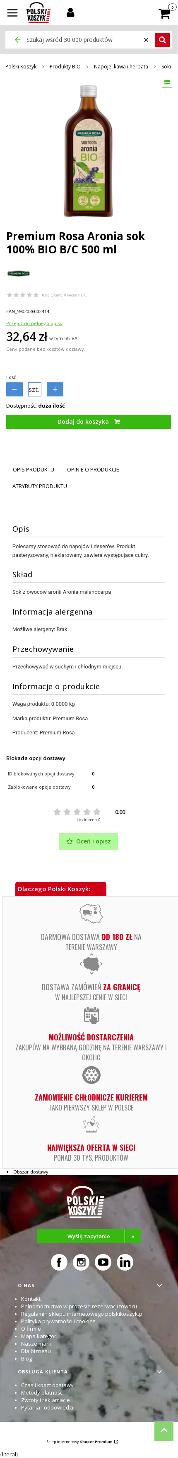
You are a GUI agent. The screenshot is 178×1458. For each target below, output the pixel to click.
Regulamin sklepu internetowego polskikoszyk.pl (82, 1313)
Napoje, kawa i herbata (121, 66)
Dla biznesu (36, 1351)
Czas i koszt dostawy (47, 1385)
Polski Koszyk (20, 66)
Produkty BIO (65, 66)
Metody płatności (42, 1392)
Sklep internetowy (80, 1441)
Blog (26, 1358)
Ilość (11, 377)
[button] (12, 14)
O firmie (31, 1328)
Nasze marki (37, 1343)
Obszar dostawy (30, 1172)
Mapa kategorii (40, 1336)
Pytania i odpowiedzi (47, 1407)
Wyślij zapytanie (104, 1236)
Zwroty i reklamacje (45, 1400)
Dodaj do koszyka (83, 421)
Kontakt (31, 1298)
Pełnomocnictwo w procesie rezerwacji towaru (79, 1306)
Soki (166, 66)
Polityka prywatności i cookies (58, 1321)
